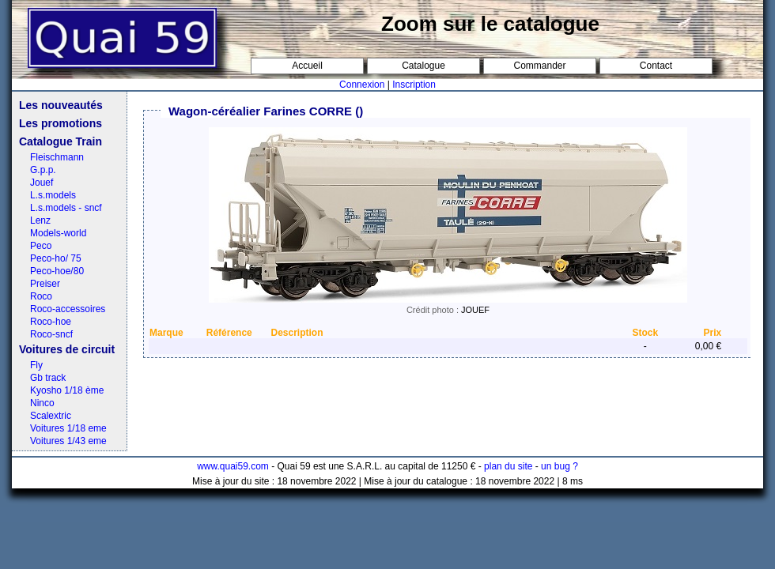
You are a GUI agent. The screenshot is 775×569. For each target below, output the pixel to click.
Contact (656, 65)
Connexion (361, 84)
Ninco (42, 403)
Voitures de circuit (67, 349)
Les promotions (60, 123)
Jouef (41, 182)
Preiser (45, 283)
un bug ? (559, 466)
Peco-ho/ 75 (55, 258)
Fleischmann (57, 157)
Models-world (58, 233)
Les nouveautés (61, 105)
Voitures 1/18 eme (68, 428)
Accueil (307, 65)
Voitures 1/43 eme (68, 441)
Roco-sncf (51, 334)
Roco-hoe (50, 321)
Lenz (40, 220)
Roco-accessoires (67, 309)
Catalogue (423, 65)
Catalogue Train (60, 141)
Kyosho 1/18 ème (67, 390)
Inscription (414, 84)
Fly (36, 365)
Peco (40, 245)
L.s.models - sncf (66, 207)
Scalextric (50, 415)
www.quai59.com (233, 466)
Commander (539, 65)
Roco (41, 296)
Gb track (48, 377)
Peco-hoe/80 (57, 271)
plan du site (508, 466)
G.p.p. (43, 169)
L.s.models (53, 195)
